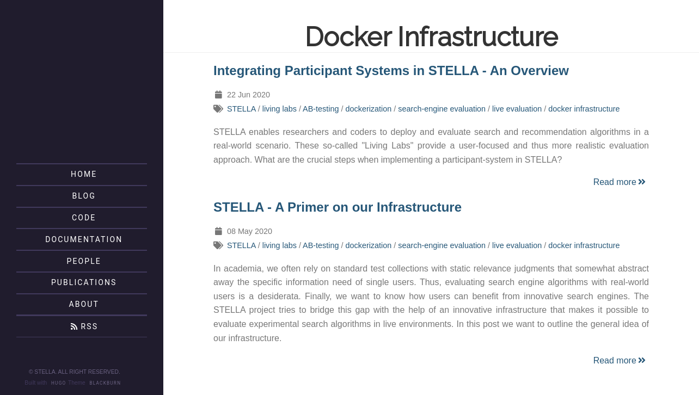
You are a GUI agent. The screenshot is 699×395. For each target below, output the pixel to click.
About (84, 304)
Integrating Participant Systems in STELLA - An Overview (391, 70)
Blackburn (105, 383)
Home (84, 174)
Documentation (83, 239)
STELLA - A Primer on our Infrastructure (337, 207)
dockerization (368, 108)
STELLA (241, 108)
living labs (279, 108)
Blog (84, 196)
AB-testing (321, 108)
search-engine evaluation (442, 108)
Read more (620, 182)
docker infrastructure (584, 108)
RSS (84, 326)
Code (84, 217)
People (84, 261)
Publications (84, 282)
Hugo (58, 383)
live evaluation (517, 108)
